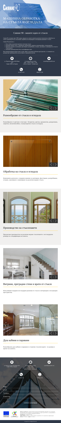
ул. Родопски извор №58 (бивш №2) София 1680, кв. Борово (12, 61)
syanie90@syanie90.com (49, 59)
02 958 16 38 (21, 70)
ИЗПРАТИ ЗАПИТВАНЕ (30, 403)
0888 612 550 (40, 70)
